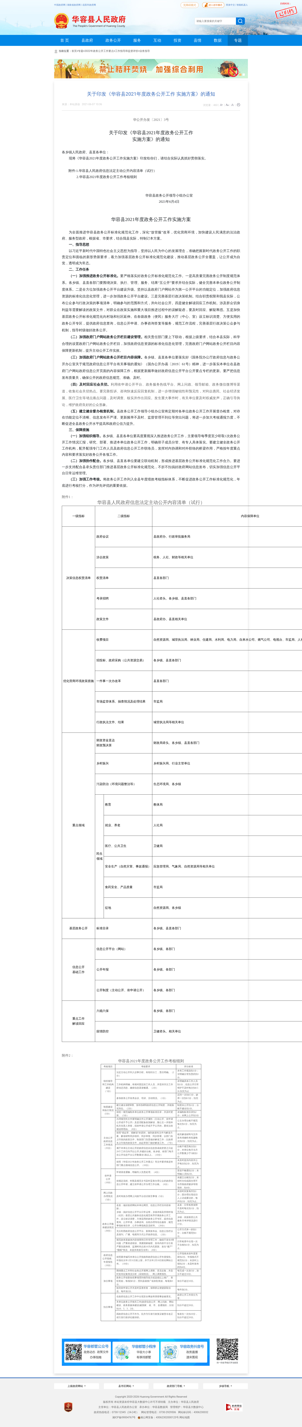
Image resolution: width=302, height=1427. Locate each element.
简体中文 (230, 5)
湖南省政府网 (74, 5)
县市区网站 (125, 1386)
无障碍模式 (189, 5)
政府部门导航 (175, 1386)
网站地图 (184, 1417)
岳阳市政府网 (89, 5)
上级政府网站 (76, 1386)
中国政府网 (60, 5)
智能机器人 (242, 5)
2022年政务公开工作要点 (99, 50)
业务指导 (145, 50)
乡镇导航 (224, 1386)
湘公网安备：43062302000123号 (158, 1417)
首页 (74, 50)
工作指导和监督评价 (126, 50)
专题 (80, 50)
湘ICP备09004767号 (124, 1417)
